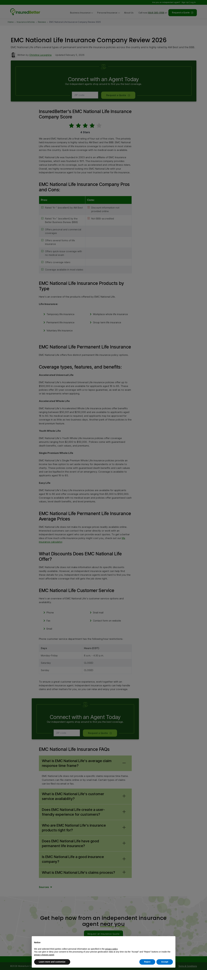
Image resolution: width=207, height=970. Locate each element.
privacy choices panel (44, 955)
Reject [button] (147, 962)
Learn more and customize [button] (52, 962)
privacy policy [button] (111, 949)
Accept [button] (164, 962)
